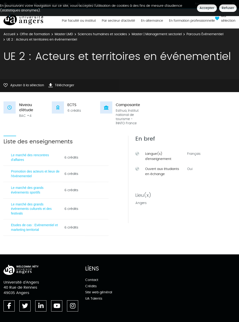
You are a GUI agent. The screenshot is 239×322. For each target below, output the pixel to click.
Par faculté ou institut (79, 20)
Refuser (228, 8)
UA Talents (93, 298)
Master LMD (64, 34)
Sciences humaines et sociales (102, 34)
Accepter (207, 8)
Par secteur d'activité (118, 20)
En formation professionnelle (192, 20)
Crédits (91, 286)
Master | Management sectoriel (157, 34)
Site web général (98, 292)
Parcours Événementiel (204, 34)
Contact (91, 279)
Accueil (9, 34)
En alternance (152, 20)
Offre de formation (35, 34)
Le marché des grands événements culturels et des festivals (31, 208)
